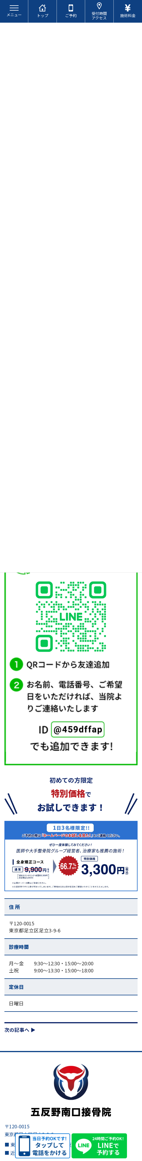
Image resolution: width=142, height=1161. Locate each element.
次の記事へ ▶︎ (20, 1029)
